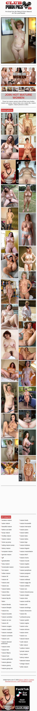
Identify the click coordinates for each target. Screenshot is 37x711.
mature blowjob (6, 607)
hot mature (4, 570)
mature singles (24, 595)
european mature (6, 551)
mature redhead (24, 579)
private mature (24, 651)
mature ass (5, 586)
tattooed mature (24, 660)
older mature (23, 645)
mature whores (24, 629)
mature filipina (6, 653)
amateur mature (6, 520)
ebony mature (5, 548)
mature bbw (5, 592)
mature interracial (25, 526)
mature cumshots (7, 635)
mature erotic (5, 646)
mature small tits (24, 601)
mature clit (4, 623)
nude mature (23, 642)
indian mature (5, 573)
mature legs (23, 542)
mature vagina (24, 623)
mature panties (24, 567)
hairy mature (5, 564)
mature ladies (23, 533)
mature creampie (6, 632)
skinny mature (24, 657)
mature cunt (5, 639)
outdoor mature (24, 648)
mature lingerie (24, 548)
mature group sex (7, 668)
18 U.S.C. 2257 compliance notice (21, 681)
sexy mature (23, 654)
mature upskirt (24, 620)
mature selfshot (24, 586)
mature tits (23, 614)
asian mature (5, 523)
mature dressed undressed (6, 642)
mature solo (23, 604)
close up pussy (6, 542)
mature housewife (25, 523)
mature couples (6, 629)
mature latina (23, 539)
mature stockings (25, 607)
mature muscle (24, 561)
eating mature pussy (7, 545)
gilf (2, 558)
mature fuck (5, 656)
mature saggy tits (25, 582)
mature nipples (24, 564)
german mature (6, 554)
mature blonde (6, 604)
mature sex (23, 589)
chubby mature (6, 536)
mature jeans (23, 529)
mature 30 (4, 576)
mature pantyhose (25, 570)
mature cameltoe (6, 617)
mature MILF (23, 554)
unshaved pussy (24, 617)
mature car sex (6, 620)
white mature (23, 667)
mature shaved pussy (26, 592)
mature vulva (23, 626)
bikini (3, 601)
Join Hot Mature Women (18, 96)
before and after (6, 529)
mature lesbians (24, 545)
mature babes (5, 589)
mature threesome (25, 610)
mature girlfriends (7, 659)
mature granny (6, 665)
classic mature (6, 539)
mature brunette (6, 614)
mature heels (23, 520)
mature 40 (4, 579)
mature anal (5, 582)
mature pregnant (24, 573)
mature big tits (6, 598)
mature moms (24, 558)
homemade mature (7, 567)
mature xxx (23, 635)
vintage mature (24, 664)
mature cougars (6, 626)
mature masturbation (26, 551)
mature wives (23, 632)
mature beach (5, 595)
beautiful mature (6, 526)
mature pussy (23, 576)
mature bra (5, 610)
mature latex (23, 536)
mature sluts (23, 598)
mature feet (5, 650)
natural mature (24, 639)
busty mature (5, 533)
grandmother (5, 561)
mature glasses (6, 662)
